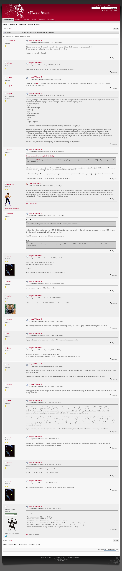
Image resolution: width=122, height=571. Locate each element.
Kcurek (9, 77)
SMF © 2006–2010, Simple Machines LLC (68, 557)
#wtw (27, 534)
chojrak (10, 93)
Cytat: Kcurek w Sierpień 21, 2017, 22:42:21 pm (40, 156)
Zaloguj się (105, 6)
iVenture (61, 560)
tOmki (9, 282)
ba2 (8, 507)
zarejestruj (113, 6)
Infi (8, 334)
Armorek (9, 184)
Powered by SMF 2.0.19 (48, 557)
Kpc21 (9, 401)
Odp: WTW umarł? (35, 40)
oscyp (9, 256)
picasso (10, 214)
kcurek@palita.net (10, 86)
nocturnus (11, 41)
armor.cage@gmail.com (12, 208)
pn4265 (10, 296)
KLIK (37, 83)
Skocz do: (101, 549)
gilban (9, 63)
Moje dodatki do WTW (32, 203)
